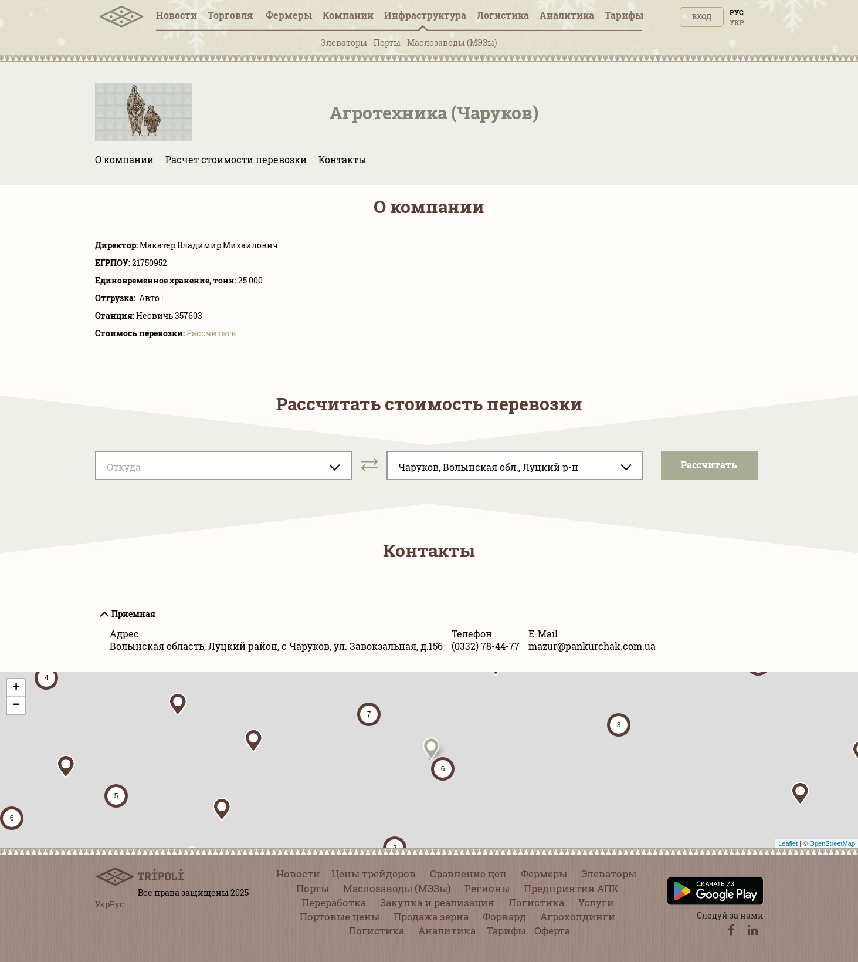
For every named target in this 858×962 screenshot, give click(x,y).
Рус (737, 12)
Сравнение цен (468, 873)
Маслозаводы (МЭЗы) (452, 42)
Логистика (503, 15)
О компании (124, 159)
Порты (387, 42)
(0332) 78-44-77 (486, 646)
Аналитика (567, 15)
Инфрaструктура (425, 15)
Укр (737, 22)
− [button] (16, 705)
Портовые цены (339, 916)
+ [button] (16, 688)
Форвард (504, 916)
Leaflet (788, 843)
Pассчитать (211, 333)
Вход (701, 16)
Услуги (596, 902)
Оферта (552, 930)
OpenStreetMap (832, 843)
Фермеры (289, 15)
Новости (176, 15)
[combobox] (223, 465)
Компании (348, 15)
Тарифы (624, 15)
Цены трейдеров (373, 873)
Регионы (487, 888)
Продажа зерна (431, 916)
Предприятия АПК (571, 888)
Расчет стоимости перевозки (236, 159)
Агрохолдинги (577, 916)
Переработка (333, 902)
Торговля (231, 15)
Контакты (342, 159)
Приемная (133, 613)
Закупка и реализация (437, 902)
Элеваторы (344, 42)
